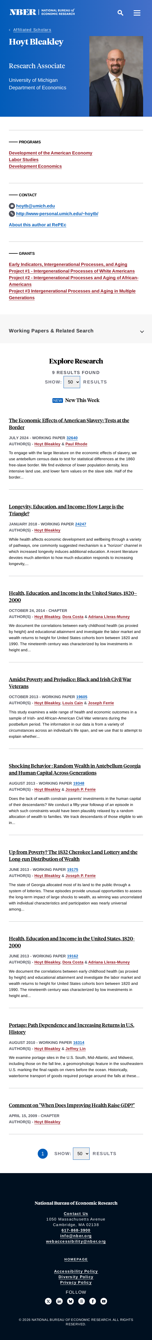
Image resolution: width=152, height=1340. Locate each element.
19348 (78, 783)
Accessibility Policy (76, 1271)
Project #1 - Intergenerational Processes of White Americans (72, 271)
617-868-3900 (76, 1230)
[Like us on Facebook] (92, 1301)
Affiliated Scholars (32, 29)
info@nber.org (76, 1236)
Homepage (76, 1259)
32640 (72, 438)
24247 (80, 524)
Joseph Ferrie (101, 703)
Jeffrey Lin (75, 1048)
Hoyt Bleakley (47, 444)
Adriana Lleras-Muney (109, 616)
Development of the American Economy (50, 153)
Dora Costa (72, 616)
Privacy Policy (76, 1282)
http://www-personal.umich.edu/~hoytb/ (57, 213)
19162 (72, 956)
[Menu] (137, 13)
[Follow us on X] (48, 1301)
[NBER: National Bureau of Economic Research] (46, 13)
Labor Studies (24, 159)
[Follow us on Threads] (81, 1301)
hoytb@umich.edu (35, 206)
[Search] (120, 13)
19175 (72, 869)
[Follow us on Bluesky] (70, 1301)
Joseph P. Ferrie (80, 789)
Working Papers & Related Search (51, 331)
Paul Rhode (76, 444)
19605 (81, 697)
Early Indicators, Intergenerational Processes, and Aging (68, 264)
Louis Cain (72, 703)
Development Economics (35, 166)
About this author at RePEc (37, 224)
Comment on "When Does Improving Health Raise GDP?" (72, 1105)
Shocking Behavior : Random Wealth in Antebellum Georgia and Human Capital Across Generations (75, 769)
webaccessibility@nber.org (76, 1241)
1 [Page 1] (42, 1153)
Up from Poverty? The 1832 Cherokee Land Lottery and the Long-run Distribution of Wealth (73, 855)
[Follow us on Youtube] (103, 1301)
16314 (78, 1042)
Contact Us (76, 1213)
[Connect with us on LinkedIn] (59, 1301)
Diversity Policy (76, 1277)
